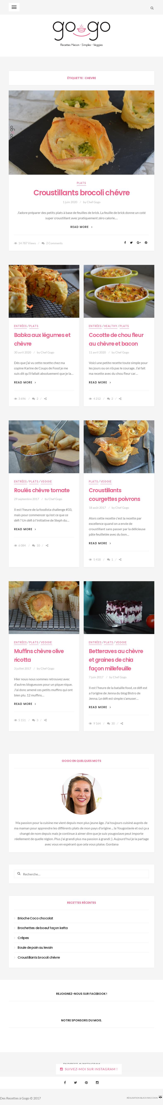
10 (38, 545)
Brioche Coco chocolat (35, 918)
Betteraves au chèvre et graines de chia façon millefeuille (116, 659)
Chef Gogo (93, 202)
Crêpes (23, 937)
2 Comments (54, 243)
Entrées (20, 326)
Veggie (46, 481)
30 (113, 723)
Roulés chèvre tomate (42, 490)
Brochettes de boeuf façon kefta (43, 928)
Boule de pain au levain (35, 947)
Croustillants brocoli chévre (82, 192)
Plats (81, 183)
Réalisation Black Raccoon (144, 1097)
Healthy (110, 326)
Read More (81, 227)
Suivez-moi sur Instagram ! (91, 1069)
